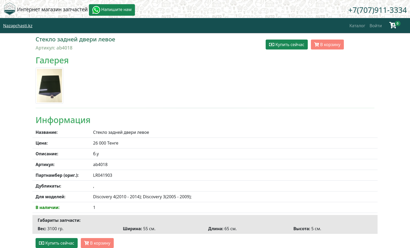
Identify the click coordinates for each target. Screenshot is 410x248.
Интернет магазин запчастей (52, 9)
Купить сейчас (286, 44)
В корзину (327, 44)
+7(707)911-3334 (377, 10)
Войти (375, 26)
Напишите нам (112, 10)
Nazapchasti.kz (17, 26)
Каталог (357, 26)
